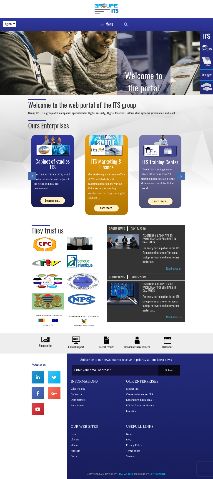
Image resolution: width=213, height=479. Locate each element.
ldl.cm (74, 445)
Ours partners (78, 399)
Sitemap (130, 456)
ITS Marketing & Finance (106, 164)
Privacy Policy (134, 445)
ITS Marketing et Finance (140, 405)
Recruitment (77, 405)
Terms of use (133, 450)
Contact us (76, 394)
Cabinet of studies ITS (52, 164)
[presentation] (32, 176)
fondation (131, 411)
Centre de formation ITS (139, 394)
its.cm (74, 434)
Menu (106, 24)
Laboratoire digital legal (139, 399)
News (129, 434)
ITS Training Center (160, 162)
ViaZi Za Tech (125, 473)
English (8, 24)
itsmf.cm (75, 450)
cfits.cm (75, 439)
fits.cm (74, 456)
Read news (174, 268)
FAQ (128, 439)
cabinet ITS (132, 388)
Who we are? (78, 388)
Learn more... (52, 200)
